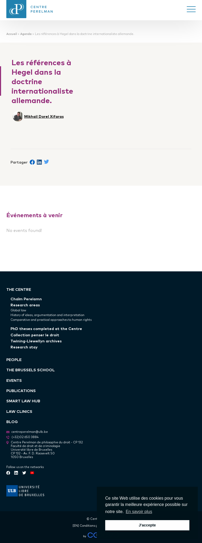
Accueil (11, 34)
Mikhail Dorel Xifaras (44, 116)
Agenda (26, 34)
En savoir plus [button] (139, 511)
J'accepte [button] (147, 525)
